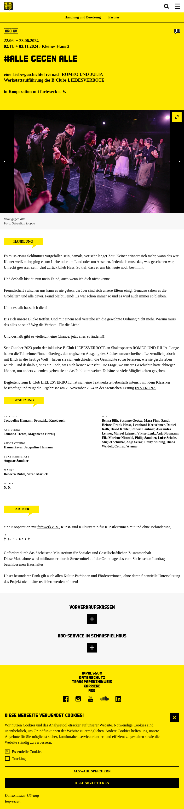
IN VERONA (145, 388)
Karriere (92, 685)
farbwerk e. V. (48, 527)
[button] (166, 6)
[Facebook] (66, 699)
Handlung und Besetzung (82, 17)
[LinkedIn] (118, 699)
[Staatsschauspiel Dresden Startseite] (8, 6)
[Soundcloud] (104, 699)
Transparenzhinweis (92, 681)
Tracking (19, 759)
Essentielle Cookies (27, 752)
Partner (114, 17)
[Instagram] (78, 699)
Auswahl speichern (91, 771)
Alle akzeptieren (92, 783)
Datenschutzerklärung (22, 795)
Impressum (13, 801)
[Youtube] (90, 699)
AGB (92, 690)
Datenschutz (92, 677)
